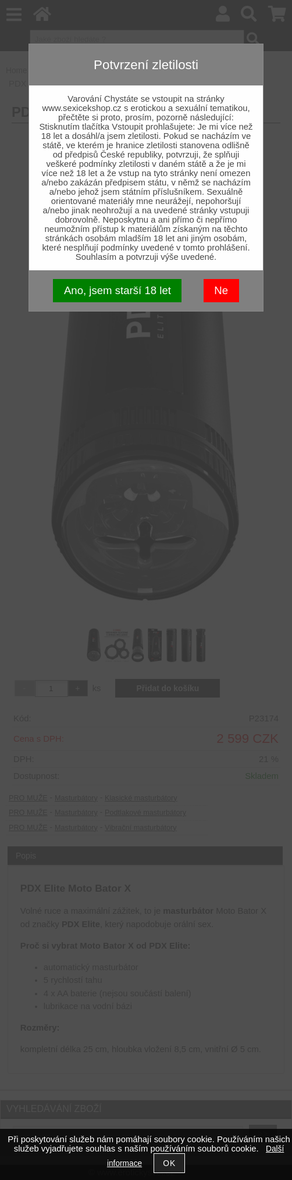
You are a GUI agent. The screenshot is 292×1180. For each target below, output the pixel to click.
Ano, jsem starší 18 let (117, 290)
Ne (221, 290)
